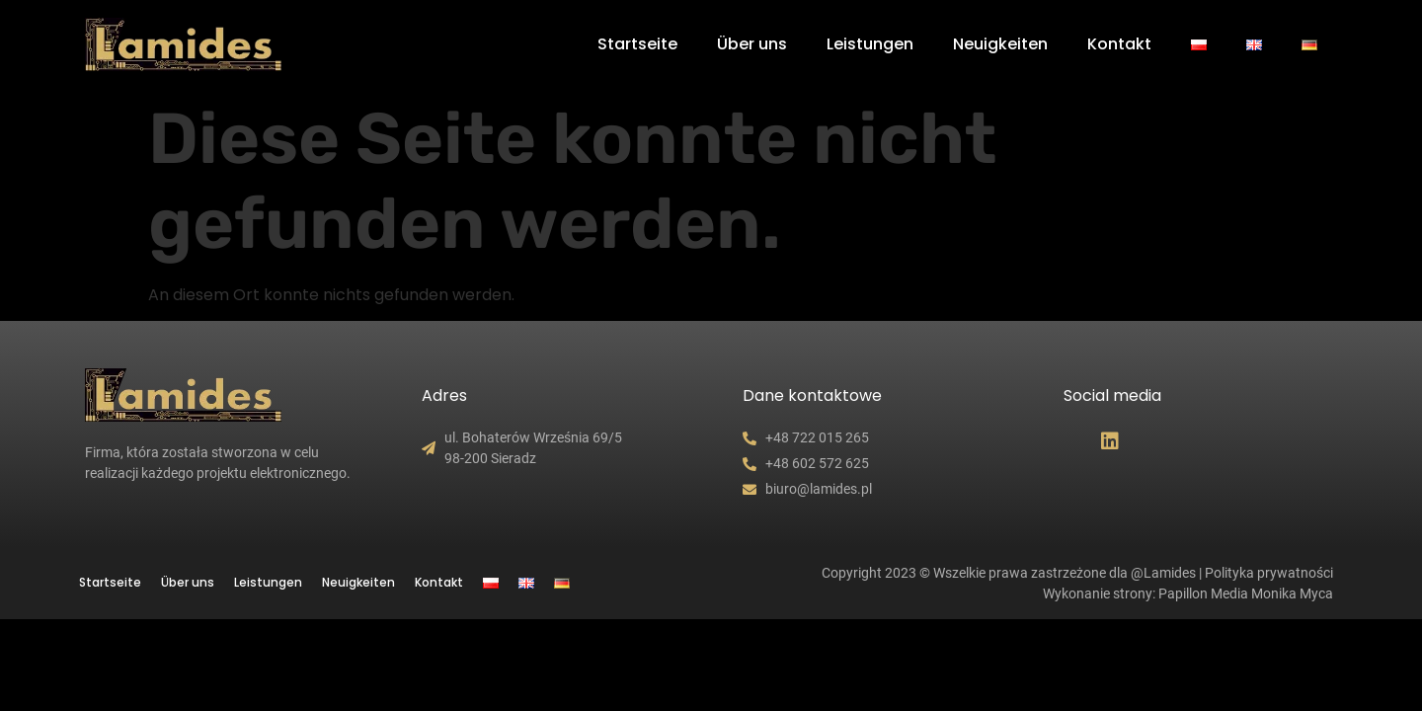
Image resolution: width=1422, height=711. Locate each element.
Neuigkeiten (1000, 44)
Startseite (637, 44)
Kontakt (1119, 44)
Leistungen (870, 44)
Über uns (752, 44)
